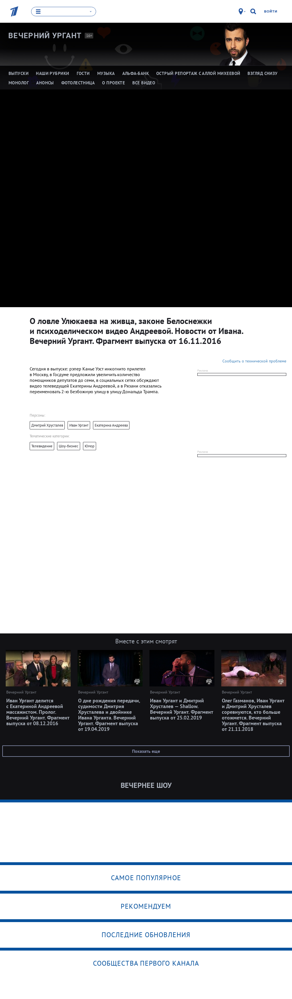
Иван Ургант (78, 425)
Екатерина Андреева (111, 425)
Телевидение (41, 446)
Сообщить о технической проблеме (254, 361)
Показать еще (146, 751)
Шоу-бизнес (68, 446)
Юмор (89, 446)
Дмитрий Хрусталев (47, 425)
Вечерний (45, 35)
